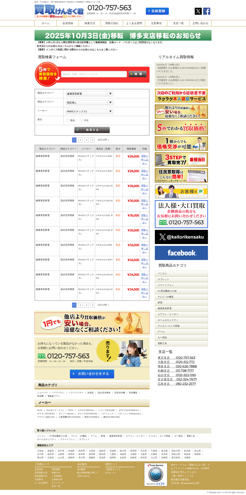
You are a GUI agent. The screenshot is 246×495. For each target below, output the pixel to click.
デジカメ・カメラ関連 (159, 436)
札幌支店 (176, 370)
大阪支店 (176, 362)
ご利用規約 (57, 476)
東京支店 (176, 358)
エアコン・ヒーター (135, 436)
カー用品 (178, 436)
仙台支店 (177, 375)
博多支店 (177, 366)
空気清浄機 (119, 392)
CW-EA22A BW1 (104, 259)
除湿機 (40, 396)
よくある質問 (134, 23)
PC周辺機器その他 (58, 436)
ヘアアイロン (58, 392)
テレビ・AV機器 (79, 436)
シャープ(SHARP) (106, 410)
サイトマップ (58, 483)
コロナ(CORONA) (85, 410)
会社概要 (81, 469)
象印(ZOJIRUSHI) (111, 417)
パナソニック (107, 413)
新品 (72, 120)
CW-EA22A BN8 (104, 245)
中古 (86, 120)
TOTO (70, 410)
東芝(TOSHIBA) (91, 417)
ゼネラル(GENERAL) (129, 410)
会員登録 (67, 23)
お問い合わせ (200, 23)
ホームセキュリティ (46, 439)
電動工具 (191, 436)
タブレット (84, 439)
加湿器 (90, 392)
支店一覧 (178, 23)
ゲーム (94, 436)
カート (205, 3)
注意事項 (156, 23)
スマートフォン (67, 439)
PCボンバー (110, 473)
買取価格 (56, 469)
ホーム (46, 23)
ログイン (181, 11)
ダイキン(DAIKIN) (46, 413)
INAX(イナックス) (55, 410)
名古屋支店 (177, 379)
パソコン (41, 436)
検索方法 (90, 23)
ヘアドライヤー (75, 392)
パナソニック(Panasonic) (129, 413)
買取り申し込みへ (144, 160)
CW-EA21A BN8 (104, 156)
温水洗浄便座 (104, 392)
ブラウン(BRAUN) (46, 417)
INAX (39, 410)
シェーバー (42, 392)
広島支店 (177, 384)
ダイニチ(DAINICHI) (87, 413)
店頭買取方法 (41, 472)
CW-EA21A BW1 (104, 171)
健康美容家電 (115, 436)
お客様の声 (57, 479)
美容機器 (133, 392)
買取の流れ (112, 23)
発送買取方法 (41, 476)
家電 (103, 436)
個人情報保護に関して (87, 472)
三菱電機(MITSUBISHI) (69, 417)
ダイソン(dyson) (66, 413)
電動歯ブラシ (53, 396)
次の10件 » (103, 139)
